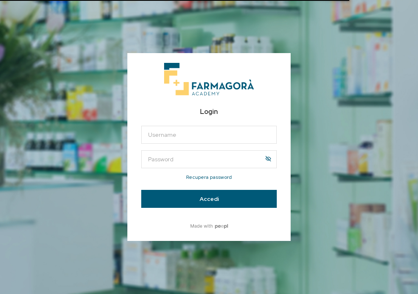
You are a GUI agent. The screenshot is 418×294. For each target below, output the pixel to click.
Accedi (209, 199)
